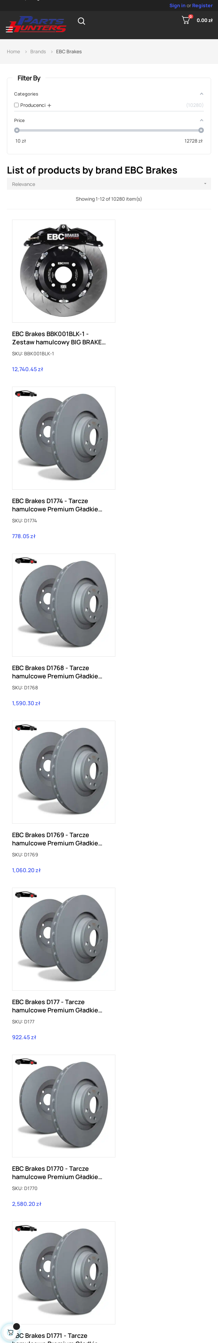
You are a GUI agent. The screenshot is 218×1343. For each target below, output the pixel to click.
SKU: (17, 342)
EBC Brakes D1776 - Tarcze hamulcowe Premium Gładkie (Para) (157, 1104)
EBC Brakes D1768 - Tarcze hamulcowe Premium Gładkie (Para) (55, 482)
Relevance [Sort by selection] (111, 184)
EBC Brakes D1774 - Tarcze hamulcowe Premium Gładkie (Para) (157, 326)
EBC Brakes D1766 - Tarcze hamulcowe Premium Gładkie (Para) (55, 1104)
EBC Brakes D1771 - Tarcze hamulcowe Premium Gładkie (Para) (55, 793)
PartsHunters (107, 1332)
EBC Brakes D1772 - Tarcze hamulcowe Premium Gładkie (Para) (157, 793)
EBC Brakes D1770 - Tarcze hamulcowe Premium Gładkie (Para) (157, 637)
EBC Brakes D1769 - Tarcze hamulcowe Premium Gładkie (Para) (157, 482)
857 (120, 1183)
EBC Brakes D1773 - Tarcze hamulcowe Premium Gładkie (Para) (55, 948)
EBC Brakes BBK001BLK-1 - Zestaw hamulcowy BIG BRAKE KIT (57, 326)
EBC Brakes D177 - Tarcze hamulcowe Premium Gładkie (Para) (55, 637)
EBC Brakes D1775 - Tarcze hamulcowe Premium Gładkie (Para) (157, 948)
